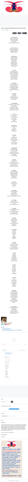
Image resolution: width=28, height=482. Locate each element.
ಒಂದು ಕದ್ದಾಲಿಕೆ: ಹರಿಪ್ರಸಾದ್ (6, 328)
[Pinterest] (5, 324)
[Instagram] (6, 324)
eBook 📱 (24, 33)
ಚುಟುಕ (3, 327)
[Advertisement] (14, 21)
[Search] (12, 402)
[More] (9, 324)
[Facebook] (1, 324)
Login (25, 344)
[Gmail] (7, 324)
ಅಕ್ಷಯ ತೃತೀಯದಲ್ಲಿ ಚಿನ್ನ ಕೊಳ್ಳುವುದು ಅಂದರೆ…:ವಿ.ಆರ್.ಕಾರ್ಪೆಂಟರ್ (12, 330)
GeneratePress (17, 480)
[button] (26, 14)
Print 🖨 (14, 33)
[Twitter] (4, 324)
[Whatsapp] (3, 324)
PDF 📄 (19, 33)
